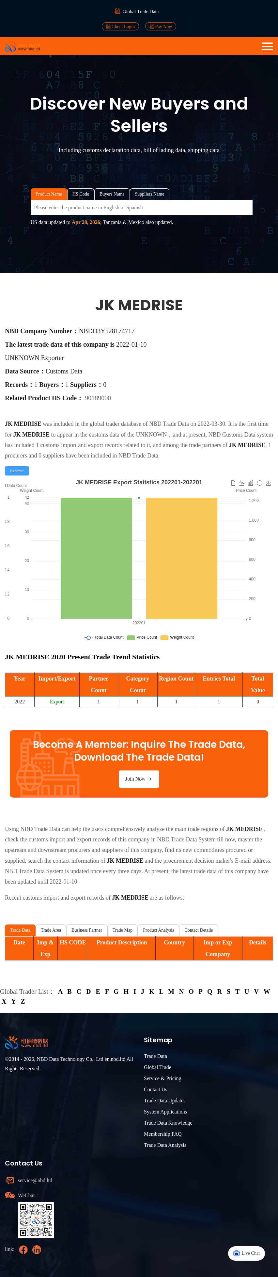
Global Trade (157, 1067)
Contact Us (155, 1089)
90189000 (98, 398)
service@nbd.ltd (35, 1180)
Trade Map (122, 930)
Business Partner (86, 930)
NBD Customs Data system (240, 434)
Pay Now (160, 26)
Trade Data (20, 930)
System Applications (165, 1111)
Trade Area (51, 930)
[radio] (17, 470)
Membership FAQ (163, 1134)
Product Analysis (158, 930)
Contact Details (198, 930)
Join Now (139, 779)
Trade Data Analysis (165, 1145)
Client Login (120, 26)
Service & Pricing (162, 1078)
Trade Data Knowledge (168, 1123)
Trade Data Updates (164, 1100)
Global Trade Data (141, 11)
